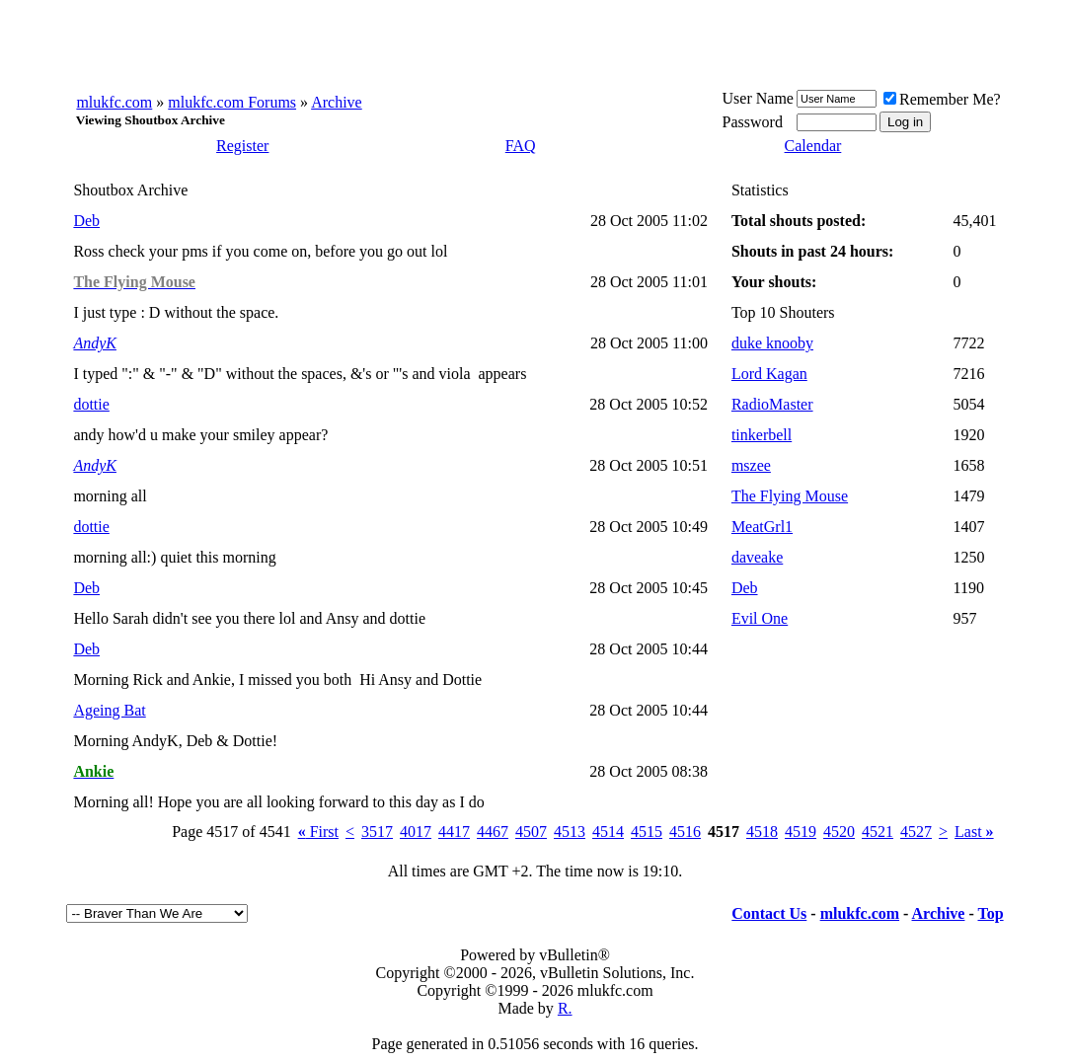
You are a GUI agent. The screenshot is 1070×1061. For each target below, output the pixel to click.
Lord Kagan (769, 373)
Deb (86, 220)
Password (753, 122)
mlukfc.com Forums (232, 102)
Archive (336, 102)
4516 (685, 831)
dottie (91, 404)
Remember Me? (942, 99)
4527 (916, 831)
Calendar (813, 145)
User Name (758, 98)
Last (974, 831)
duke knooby (772, 343)
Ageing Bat (109, 710)
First (318, 831)
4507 (531, 831)
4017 (415, 831)
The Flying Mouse (789, 496)
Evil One (759, 618)
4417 (454, 831)
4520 (839, 831)
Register (242, 145)
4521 (877, 831)
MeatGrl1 (762, 526)
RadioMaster (772, 404)
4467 (492, 831)
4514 (608, 831)
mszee (751, 465)
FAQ (520, 145)
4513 (569, 831)
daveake (757, 557)
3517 (377, 831)
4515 (646, 831)
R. (565, 1008)
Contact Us (768, 913)
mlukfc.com (114, 102)
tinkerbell (761, 434)
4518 (762, 831)
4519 (800, 831)
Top (990, 913)
